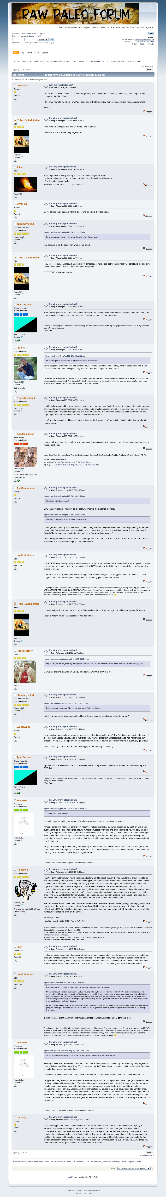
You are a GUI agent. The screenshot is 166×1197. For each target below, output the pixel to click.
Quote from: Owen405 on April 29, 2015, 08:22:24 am (64, 496)
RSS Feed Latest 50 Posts (143, 44)
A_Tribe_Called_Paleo (27, 120)
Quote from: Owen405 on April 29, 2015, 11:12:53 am (64, 232)
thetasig (21, 1117)
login (35, 33)
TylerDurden (24, 304)
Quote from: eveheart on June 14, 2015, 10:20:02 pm (64, 983)
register (43, 33)
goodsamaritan (25, 434)
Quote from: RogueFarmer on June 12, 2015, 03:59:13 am (66, 703)
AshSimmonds (25, 488)
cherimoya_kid (25, 223)
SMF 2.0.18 (72, 1190)
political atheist (26, 555)
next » (151, 66)
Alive (20, 167)
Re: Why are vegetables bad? (63, 118)
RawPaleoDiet (148, 42)
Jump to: (114, 1168)
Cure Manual (57, 465)
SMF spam (73, 1177)
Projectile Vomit (26, 398)
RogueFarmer (25, 650)
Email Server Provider (84, 462)
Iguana (21, 347)
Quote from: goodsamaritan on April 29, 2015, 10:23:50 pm (66, 659)
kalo (19, 946)
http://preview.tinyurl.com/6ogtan (56, 935)
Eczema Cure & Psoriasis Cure (87, 465)
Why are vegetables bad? (61, 85)
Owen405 (22, 85)
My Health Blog (68, 465)
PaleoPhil (22, 869)
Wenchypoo (24, 726)
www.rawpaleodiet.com (144, 39)
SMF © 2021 (82, 1190)
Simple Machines (94, 1190)
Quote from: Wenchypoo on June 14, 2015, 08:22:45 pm (65, 808)
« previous (144, 66)
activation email (33, 36)
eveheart (115, 61)
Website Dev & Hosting (63, 462)
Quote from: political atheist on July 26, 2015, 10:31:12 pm (66, 1051)
